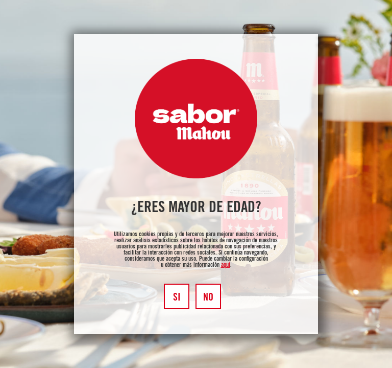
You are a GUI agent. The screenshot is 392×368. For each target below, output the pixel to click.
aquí (225, 265)
